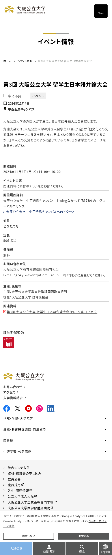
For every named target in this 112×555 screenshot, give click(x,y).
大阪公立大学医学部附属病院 (29, 508)
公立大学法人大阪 (21, 496)
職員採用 (14, 485)
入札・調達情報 (18, 490)
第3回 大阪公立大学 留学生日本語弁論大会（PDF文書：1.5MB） (52, 312)
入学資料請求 (13, 397)
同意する (83, 536)
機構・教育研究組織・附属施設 (24, 429)
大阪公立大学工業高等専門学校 (31, 502)
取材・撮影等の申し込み (24, 473)
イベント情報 (24, 61)
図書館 (8, 440)
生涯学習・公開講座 (17, 451)
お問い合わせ (12, 386)
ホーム (7, 61)
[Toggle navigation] (101, 11)
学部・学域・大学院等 (18, 418)
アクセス (9, 392)
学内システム (17, 467)
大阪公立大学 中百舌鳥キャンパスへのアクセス (40, 211)
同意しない (28, 536)
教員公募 (14, 479)
